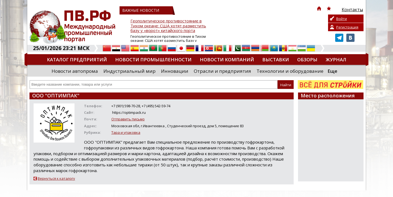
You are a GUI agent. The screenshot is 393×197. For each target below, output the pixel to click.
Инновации (174, 71)
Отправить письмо (128, 119)
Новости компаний (227, 59)
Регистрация (347, 27)
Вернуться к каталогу (56, 178)
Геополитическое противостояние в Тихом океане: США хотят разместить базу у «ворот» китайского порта (168, 26)
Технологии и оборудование (290, 71)
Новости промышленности (153, 59)
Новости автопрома (75, 71)
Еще (332, 71)
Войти (341, 18)
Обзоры (307, 59)
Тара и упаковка (125, 132)
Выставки (275, 59)
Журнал (336, 59)
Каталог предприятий (77, 59)
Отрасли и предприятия (222, 71)
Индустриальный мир (129, 71)
